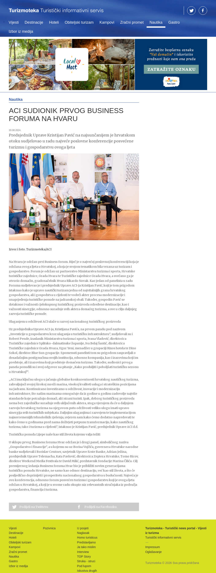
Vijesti (14, 22)
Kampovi (107, 22)
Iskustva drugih (87, 570)
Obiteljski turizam (79, 22)
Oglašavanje (153, 552)
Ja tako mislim (86, 547)
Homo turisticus (87, 537)
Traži (178, 11)
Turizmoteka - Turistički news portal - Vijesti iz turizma (56, 13)
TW (191, 10)
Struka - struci (86, 561)
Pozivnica (49, 528)
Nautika (156, 22)
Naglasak (83, 533)
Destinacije (34, 22)
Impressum (152, 547)
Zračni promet (132, 22)
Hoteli (54, 22)
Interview (83, 552)
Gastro (174, 22)
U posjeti (82, 528)
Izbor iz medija (21, 31)
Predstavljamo (86, 542)
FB (203, 10)
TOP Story (84, 556)
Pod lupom (84, 566)
